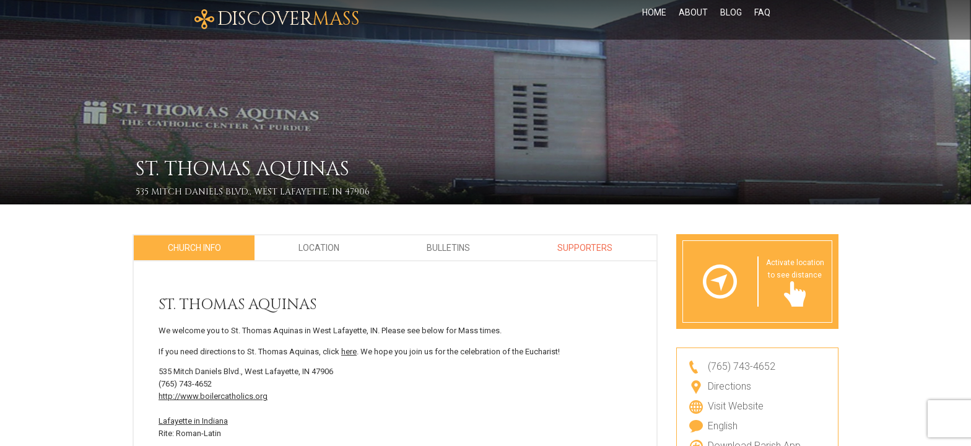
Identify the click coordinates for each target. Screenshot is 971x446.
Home (654, 20)
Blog (731, 20)
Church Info (194, 248)
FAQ (762, 20)
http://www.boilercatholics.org (213, 396)
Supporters (584, 248)
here (349, 351)
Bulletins (448, 248)
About (693, 20)
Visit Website (736, 406)
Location (318, 248)
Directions (729, 386)
